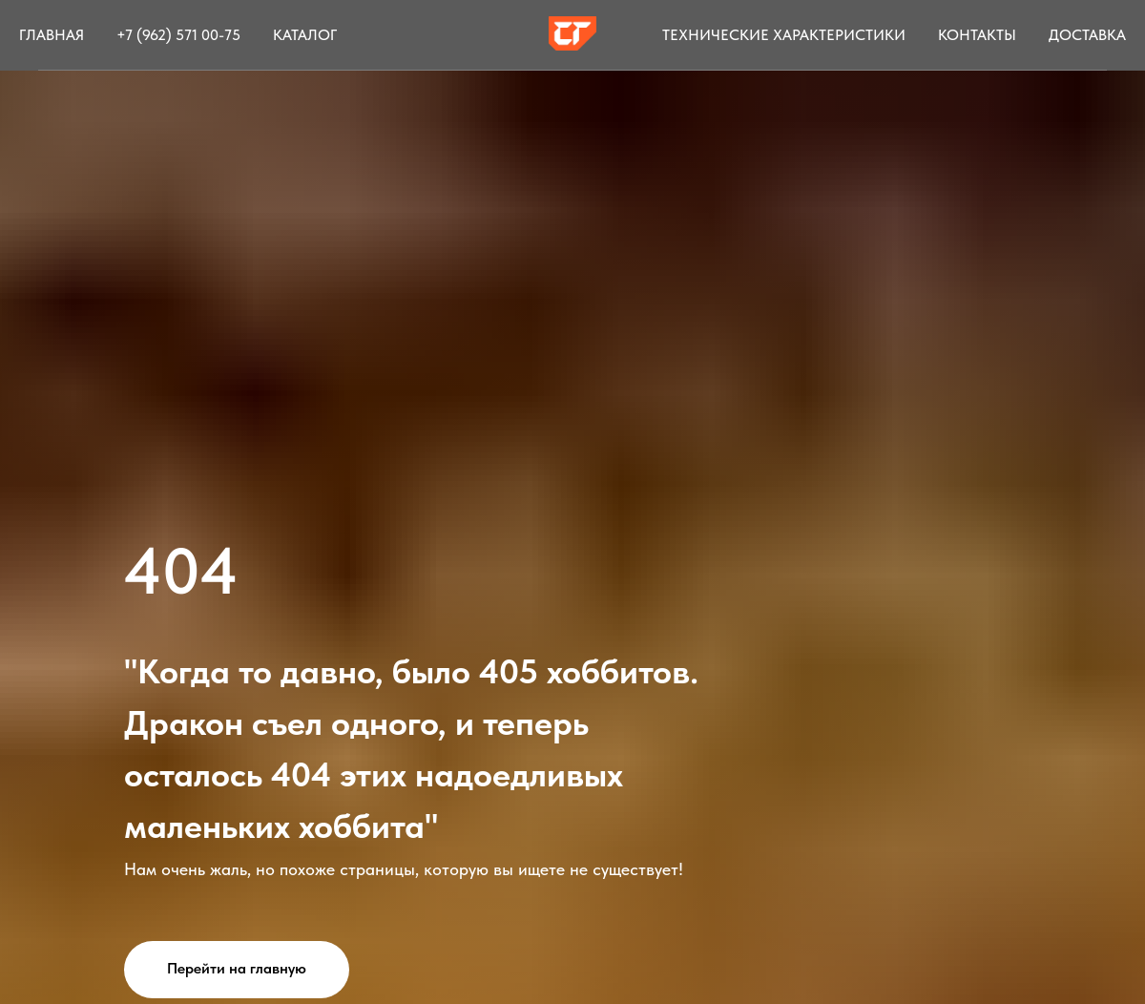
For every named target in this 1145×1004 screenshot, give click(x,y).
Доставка (1087, 35)
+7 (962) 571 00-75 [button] (178, 35)
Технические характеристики (784, 35)
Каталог (305, 35)
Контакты (977, 35)
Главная (51, 35)
